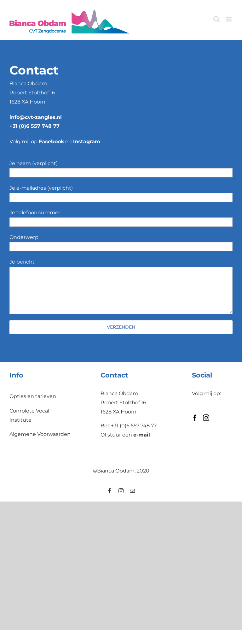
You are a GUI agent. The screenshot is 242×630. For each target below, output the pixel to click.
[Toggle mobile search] (216, 19)
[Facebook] (195, 418)
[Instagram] (206, 418)
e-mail (141, 435)
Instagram (86, 142)
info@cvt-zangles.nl (35, 117)
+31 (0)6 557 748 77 (34, 126)
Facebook (51, 142)
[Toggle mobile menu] (229, 19)
